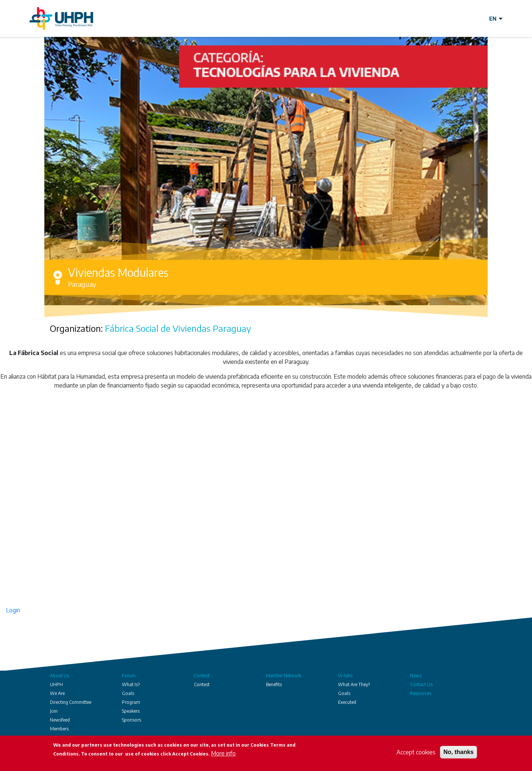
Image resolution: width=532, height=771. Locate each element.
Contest (201, 675)
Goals (128, 693)
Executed (347, 702)
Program (131, 702)
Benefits (274, 684)
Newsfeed (60, 720)
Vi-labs (345, 675)
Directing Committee (70, 702)
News (416, 675)
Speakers (131, 711)
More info (223, 753)
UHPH (56, 684)
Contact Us (421, 684)
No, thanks (458, 752)
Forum (129, 675)
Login (13, 610)
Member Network (283, 675)
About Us (59, 675)
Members (59, 729)
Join (54, 711)
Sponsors (131, 720)
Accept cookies (416, 752)
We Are (57, 693)
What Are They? (354, 684)
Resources (420, 693)
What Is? (131, 684)
